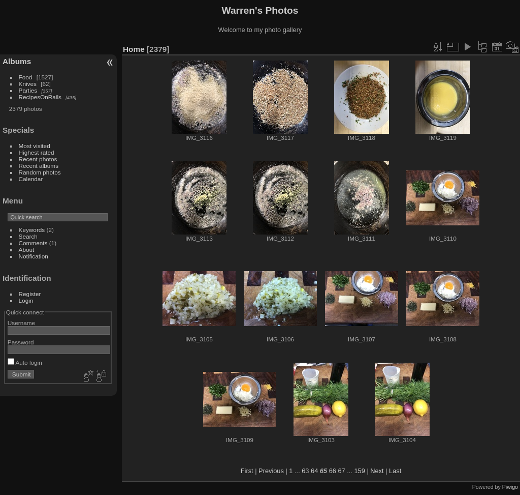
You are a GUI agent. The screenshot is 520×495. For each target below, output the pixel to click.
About (27, 249)
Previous (271, 471)
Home (134, 49)
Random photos (40, 172)
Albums (17, 61)
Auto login (25, 362)
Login (26, 300)
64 (314, 471)
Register (30, 293)
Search (28, 236)
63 (305, 471)
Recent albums (38, 165)
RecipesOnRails (40, 97)
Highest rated (36, 152)
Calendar (31, 179)
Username (21, 322)
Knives (28, 83)
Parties (28, 90)
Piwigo (510, 487)
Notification (33, 256)
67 (341, 471)
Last (395, 471)
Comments (33, 243)
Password (21, 342)
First (247, 471)
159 (359, 471)
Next (376, 471)
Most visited (34, 145)
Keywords (32, 229)
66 (332, 471)
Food (25, 77)
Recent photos (38, 159)
